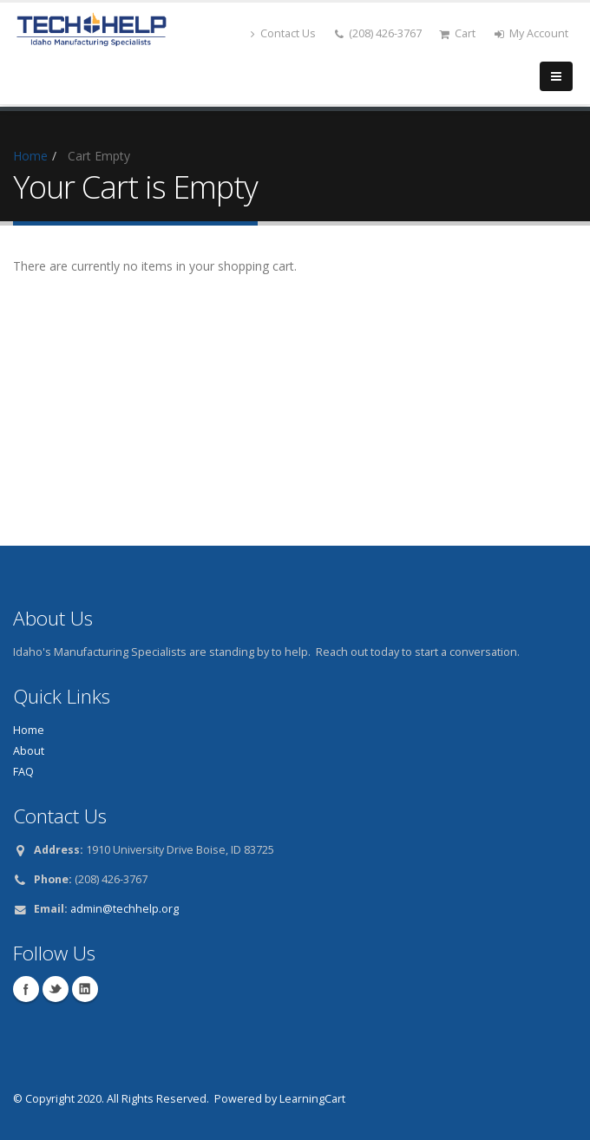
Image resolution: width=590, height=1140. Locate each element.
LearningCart (312, 1098)
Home (30, 155)
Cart (457, 33)
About (28, 751)
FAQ (23, 771)
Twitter (56, 989)
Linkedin (85, 989)
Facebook (26, 989)
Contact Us (283, 33)
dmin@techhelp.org (127, 908)
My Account (531, 33)
